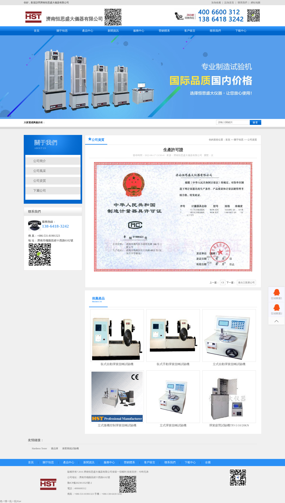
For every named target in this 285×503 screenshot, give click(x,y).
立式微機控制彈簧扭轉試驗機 (117, 425)
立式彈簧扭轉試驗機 (173, 425)
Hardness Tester (39, 448)
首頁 (36, 30)
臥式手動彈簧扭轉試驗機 (173, 364)
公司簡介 (39, 161)
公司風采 (39, 170)
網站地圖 (255, 2)
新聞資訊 (113, 30)
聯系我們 (242, 2)
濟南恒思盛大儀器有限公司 (74, 19)
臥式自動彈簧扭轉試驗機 (117, 364)
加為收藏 (216, 2)
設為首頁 (229, 2)
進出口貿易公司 (246, 282)
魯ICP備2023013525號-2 (79, 482)
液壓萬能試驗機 (70, 448)
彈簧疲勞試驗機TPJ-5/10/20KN (229, 425)
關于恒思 (62, 30)
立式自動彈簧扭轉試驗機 (229, 364)
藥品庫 (54, 448)
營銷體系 (164, 30)
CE (222, 282)
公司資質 (39, 180)
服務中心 (138, 30)
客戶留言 (189, 30)
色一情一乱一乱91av (10, 501)
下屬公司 (39, 190)
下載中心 (240, 30)
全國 (208, 462)
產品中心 (87, 30)
